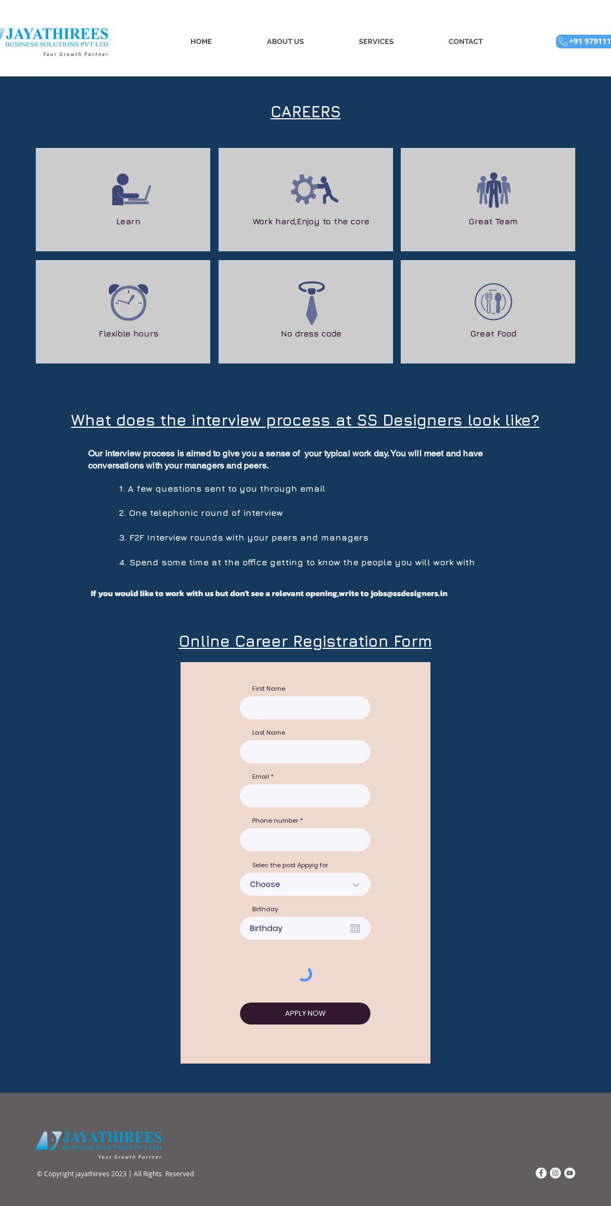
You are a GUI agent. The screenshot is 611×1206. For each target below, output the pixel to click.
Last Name (268, 733)
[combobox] (305, 839)
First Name (268, 689)
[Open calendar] (355, 928)
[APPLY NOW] (305, 1014)
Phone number (275, 821)
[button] (376, 41)
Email (260, 777)
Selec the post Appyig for (290, 865)
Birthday (265, 909)
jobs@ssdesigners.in (409, 593)
